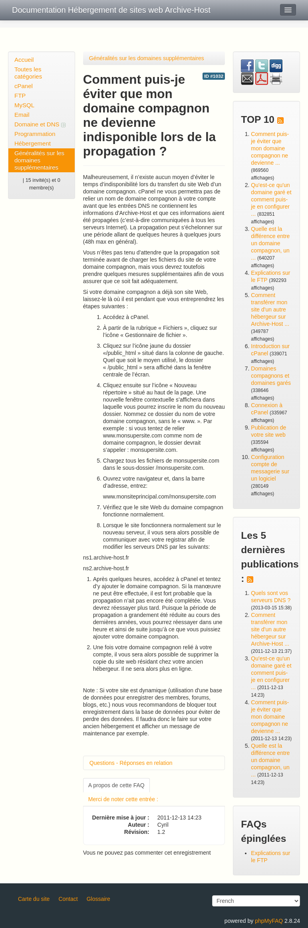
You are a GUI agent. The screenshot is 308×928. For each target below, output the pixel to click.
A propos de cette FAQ (116, 785)
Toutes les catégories (28, 73)
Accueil (24, 59)
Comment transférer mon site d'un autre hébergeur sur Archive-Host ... (270, 309)
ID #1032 (213, 76)
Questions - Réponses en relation (131, 763)
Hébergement (32, 143)
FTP (20, 95)
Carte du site (34, 899)
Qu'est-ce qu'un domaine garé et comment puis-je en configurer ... (271, 199)
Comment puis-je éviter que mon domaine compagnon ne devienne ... (270, 148)
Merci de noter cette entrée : (123, 799)
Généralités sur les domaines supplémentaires (39, 160)
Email (22, 114)
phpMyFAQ (269, 921)
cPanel (23, 86)
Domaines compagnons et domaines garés (271, 375)
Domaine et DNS (40, 124)
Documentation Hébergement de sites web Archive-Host (111, 10)
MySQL (24, 105)
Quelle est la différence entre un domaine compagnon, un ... (270, 243)
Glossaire (98, 899)
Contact (67, 899)
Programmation (35, 133)
